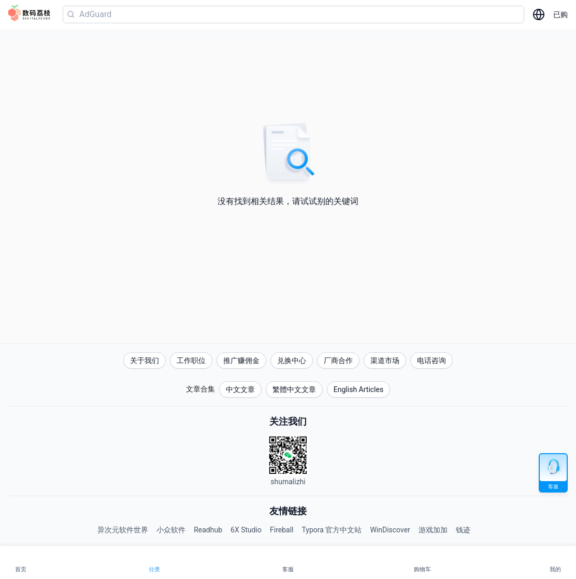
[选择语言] (538, 14)
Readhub (208, 530)
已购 (560, 14)
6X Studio (246, 530)
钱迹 (463, 530)
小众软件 (170, 530)
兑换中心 (291, 360)
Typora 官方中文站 (332, 530)
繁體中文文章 (294, 389)
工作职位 (191, 360)
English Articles (358, 389)
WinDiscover (390, 530)
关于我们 (144, 360)
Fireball (281, 530)
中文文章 (240, 389)
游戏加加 (433, 530)
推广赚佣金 (241, 360)
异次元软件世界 (122, 530)
